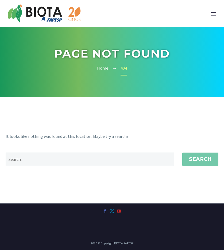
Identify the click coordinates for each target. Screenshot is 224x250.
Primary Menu (213, 14)
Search (200, 159)
